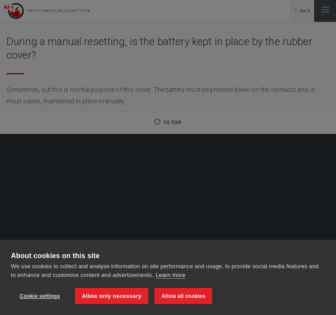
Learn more (171, 275)
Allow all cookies (183, 296)
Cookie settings (40, 296)
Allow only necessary (111, 296)
